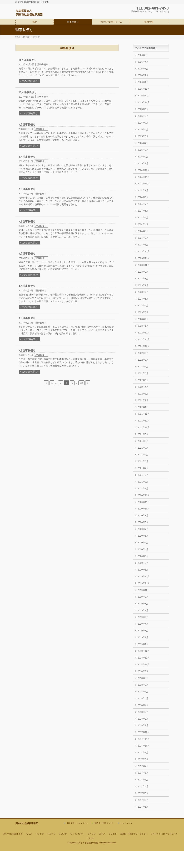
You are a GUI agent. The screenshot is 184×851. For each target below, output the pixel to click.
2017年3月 (143, 793)
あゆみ (102, 834)
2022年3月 (143, 393)
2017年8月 (143, 759)
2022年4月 (143, 387)
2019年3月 (143, 630)
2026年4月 (143, 62)
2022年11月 (144, 339)
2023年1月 (143, 326)
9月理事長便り (27, 124)
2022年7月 (143, 366)
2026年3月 (143, 68)
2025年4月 (143, 143)
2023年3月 (143, 312)
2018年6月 (143, 691)
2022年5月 (143, 380)
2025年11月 (144, 95)
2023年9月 (143, 271)
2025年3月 (143, 150)
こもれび (90, 838)
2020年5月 (143, 542)
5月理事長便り (27, 253)
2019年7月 (143, 610)
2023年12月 (144, 251)
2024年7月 (143, 204)
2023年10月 (144, 265)
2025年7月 (143, 122)
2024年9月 (143, 190)
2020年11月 (144, 502)
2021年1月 (143, 488)
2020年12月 (144, 495)
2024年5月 (143, 217)
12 (81, 383)
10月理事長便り (28, 92)
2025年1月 (143, 163)
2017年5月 (143, 779)
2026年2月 (143, 75)
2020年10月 (144, 508)
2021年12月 (144, 414)
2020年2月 (143, 563)
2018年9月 (143, 671)
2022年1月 (143, 407)
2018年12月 (144, 651)
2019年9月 (143, 597)
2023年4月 (143, 305)
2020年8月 (143, 522)
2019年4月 (143, 624)
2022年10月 (144, 346)
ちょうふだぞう (77, 834)
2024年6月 (143, 210)
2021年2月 (143, 481)
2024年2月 (143, 238)
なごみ (29, 834)
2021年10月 (144, 427)
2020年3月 (143, 556)
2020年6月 (143, 535)
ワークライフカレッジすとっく (164, 834)
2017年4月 (143, 786)
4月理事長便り (27, 286)
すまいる (51, 834)
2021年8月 (143, 441)
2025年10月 (144, 102)
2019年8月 (143, 603)
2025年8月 (143, 116)
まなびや (63, 834)
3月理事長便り (27, 318)
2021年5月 (143, 461)
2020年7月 (143, 529)
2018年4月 (143, 705)
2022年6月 (143, 373)
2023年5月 (143, 298)
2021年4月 (143, 468)
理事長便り (42, 64)
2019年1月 (143, 644)
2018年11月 (144, 657)
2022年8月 (143, 359)
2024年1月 (143, 244)
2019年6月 (143, 617)
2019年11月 (144, 583)
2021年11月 (144, 420)
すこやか (112, 834)
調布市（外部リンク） (104, 823)
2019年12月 (144, 576)
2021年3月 (143, 475)
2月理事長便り (27, 350)
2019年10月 (144, 590)
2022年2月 (143, 400)
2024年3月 (143, 231)
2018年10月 (144, 664)
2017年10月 (144, 745)
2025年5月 (143, 136)
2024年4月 (143, 224)
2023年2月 (143, 319)
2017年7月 (143, 766)
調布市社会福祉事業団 (12, 834)
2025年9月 (143, 109)
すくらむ (91, 834)
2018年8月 (143, 678)
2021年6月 (143, 454)
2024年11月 (144, 177)
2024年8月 (143, 197)
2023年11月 (144, 258)
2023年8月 (143, 278)
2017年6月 (143, 773)
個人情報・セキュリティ (77, 823)
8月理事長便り (27, 157)
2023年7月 (143, 285)
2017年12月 (144, 732)
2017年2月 (143, 800)
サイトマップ (126, 823)
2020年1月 (143, 569)
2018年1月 (143, 725)
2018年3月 (143, 712)
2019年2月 (143, 637)
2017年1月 (143, 806)
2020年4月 (143, 549)
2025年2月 (143, 156)
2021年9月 (143, 434)
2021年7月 (143, 447)
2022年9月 (143, 353)
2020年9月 (143, 515)
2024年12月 (144, 170)
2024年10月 (144, 183)
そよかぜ (40, 834)
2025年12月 (144, 89)
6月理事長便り (27, 221)
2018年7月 (143, 685)
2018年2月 (143, 718)
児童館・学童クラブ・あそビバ (133, 834)
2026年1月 (143, 82)
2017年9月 (143, 752)
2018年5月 (143, 698)
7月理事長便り (27, 189)
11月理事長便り (28, 60)
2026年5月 (143, 55)
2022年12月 (144, 332)
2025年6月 (143, 129)
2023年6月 (143, 292)
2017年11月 (144, 739)
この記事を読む (30, 81)
